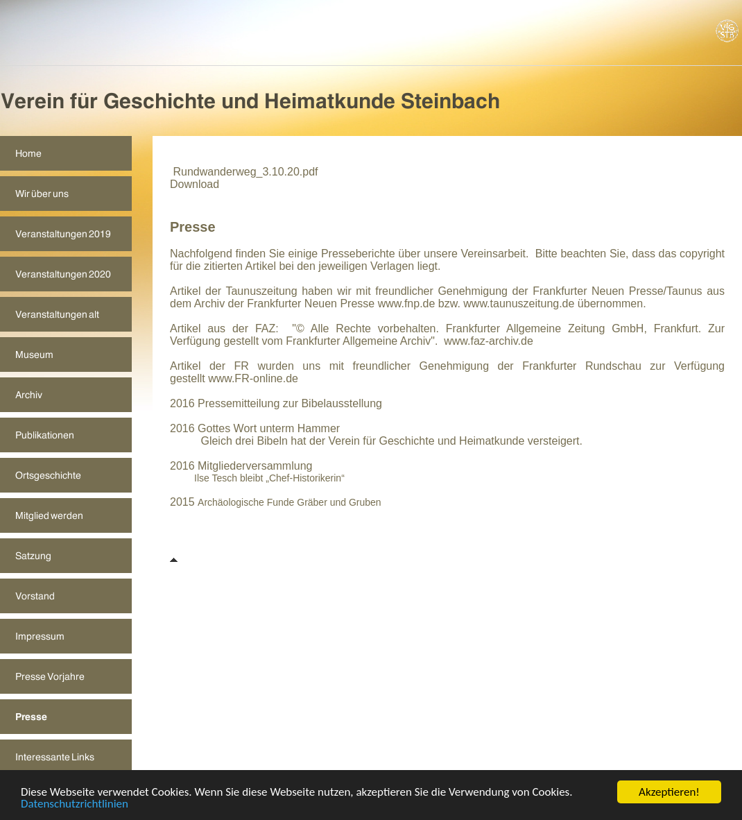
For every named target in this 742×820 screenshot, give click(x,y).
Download (194, 184)
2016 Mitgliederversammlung (241, 466)
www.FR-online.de (253, 378)
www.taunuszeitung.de (518, 303)
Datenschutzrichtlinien (74, 804)
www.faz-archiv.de (488, 341)
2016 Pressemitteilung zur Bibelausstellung (276, 403)
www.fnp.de (406, 303)
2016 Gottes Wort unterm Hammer (255, 428)
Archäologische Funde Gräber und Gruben (289, 502)
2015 (184, 502)
